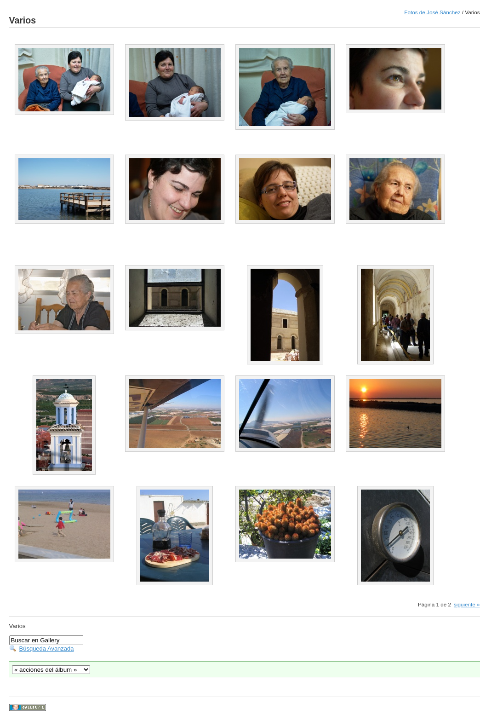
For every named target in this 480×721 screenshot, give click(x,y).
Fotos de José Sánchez (432, 12)
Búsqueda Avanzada (46, 648)
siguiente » (467, 604)
